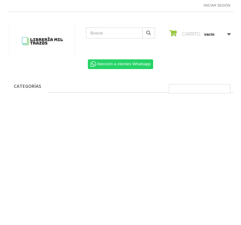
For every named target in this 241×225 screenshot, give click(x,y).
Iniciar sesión (217, 5)
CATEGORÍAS (27, 86)
